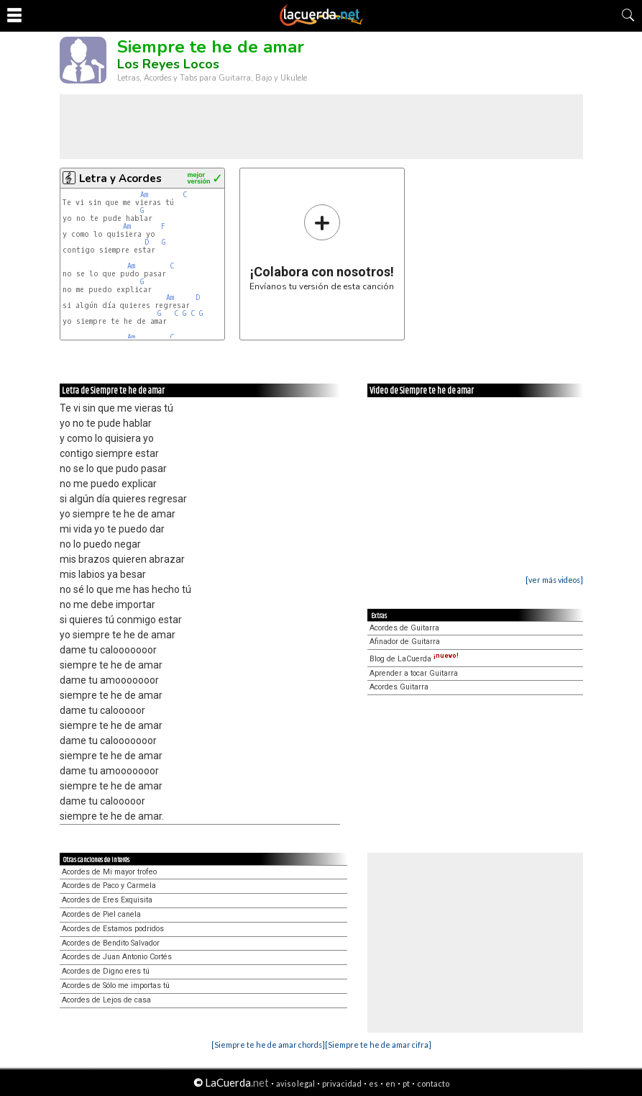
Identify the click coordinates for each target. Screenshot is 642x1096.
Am (144, 194)
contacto (433, 1083)
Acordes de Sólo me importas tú (116, 985)
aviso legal (295, 1083)
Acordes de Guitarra (404, 628)
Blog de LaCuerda (414, 659)
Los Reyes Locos (168, 64)
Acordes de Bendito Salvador (111, 943)
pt (406, 1083)
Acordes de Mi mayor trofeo (109, 872)
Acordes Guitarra (399, 687)
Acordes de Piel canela (101, 914)
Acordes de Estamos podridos (113, 928)
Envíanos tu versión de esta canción (321, 247)
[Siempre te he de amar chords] (268, 1044)
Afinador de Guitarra (405, 641)
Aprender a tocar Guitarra (414, 673)
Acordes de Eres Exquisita (107, 900)
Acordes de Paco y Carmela (109, 885)
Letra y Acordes (120, 178)
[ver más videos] (554, 579)
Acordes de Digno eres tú (106, 971)
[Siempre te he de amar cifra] (378, 1044)
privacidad (342, 1083)
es (373, 1083)
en (390, 1083)
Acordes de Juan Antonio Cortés (117, 956)
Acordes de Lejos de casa (106, 1000)
